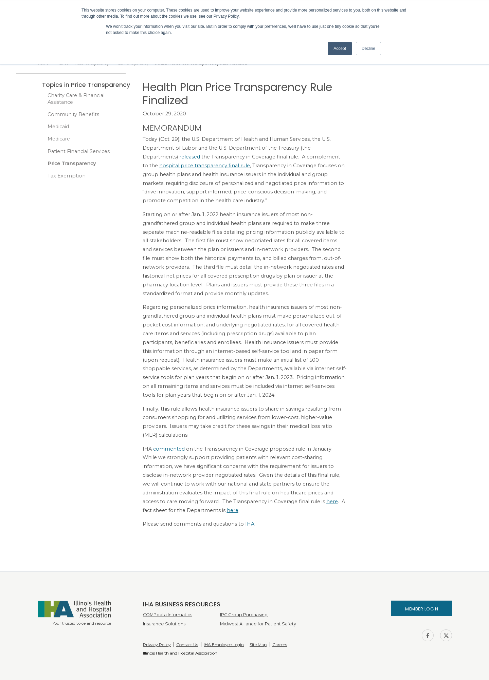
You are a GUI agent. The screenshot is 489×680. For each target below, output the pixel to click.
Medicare (59, 139)
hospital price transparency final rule (204, 166)
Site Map (258, 644)
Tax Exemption (67, 176)
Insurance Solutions (164, 623)
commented (169, 449)
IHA (249, 524)
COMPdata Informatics (167, 614)
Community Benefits (73, 114)
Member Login (421, 609)
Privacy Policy (157, 644)
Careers (279, 644)
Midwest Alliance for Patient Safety (258, 623)
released (189, 157)
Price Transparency (72, 163)
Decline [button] (368, 48)
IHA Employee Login (224, 644)
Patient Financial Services (79, 151)
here (332, 501)
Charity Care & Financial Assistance (76, 98)
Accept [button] (339, 48)
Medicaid (58, 127)
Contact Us (187, 644)
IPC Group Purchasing (244, 614)
